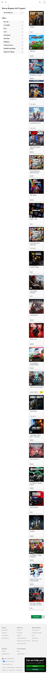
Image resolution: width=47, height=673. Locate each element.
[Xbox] (4, 6)
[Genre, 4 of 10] (13, 32)
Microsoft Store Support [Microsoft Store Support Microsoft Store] (37, 632)
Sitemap (4, 667)
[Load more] (36, 616)
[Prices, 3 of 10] (13, 28)
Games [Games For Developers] (18, 651)
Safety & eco (5, 670)
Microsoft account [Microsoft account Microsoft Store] (35, 630)
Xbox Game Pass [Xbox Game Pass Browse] (5, 635)
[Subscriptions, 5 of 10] (13, 35)
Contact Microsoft (10, 667)
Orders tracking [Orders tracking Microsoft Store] (35, 638)
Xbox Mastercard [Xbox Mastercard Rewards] (5, 653)
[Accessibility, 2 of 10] (13, 25)
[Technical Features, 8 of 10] (13, 45)
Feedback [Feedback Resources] (19, 635)
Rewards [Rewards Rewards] (4, 651)
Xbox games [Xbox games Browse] (4, 632)
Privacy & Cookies (19, 667)
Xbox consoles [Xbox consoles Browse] (5, 630)
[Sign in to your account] (44, 2)
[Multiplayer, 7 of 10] (13, 42)
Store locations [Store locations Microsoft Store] (35, 640)
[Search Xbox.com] (5, 2)
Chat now (35, 666)
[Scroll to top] (43, 616)
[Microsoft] (23, 1)
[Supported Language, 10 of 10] (13, 52)
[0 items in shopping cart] (40, 2)
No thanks (35, 669)
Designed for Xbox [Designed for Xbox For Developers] (20, 653)
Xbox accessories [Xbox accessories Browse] (5, 638)
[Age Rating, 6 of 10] (13, 38)
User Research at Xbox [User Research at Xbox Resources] (21, 643)
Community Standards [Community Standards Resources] (21, 638)
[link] (36, 22)
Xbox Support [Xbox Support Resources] (19, 632)
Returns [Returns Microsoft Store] (33, 635)
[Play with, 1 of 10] (13, 22)
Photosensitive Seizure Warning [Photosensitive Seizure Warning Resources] (23, 640)
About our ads (11, 670)
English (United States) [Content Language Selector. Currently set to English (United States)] (9, 658)
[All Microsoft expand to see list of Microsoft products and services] (2, 2)
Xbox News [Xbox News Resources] (19, 630)
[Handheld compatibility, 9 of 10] (13, 48)
